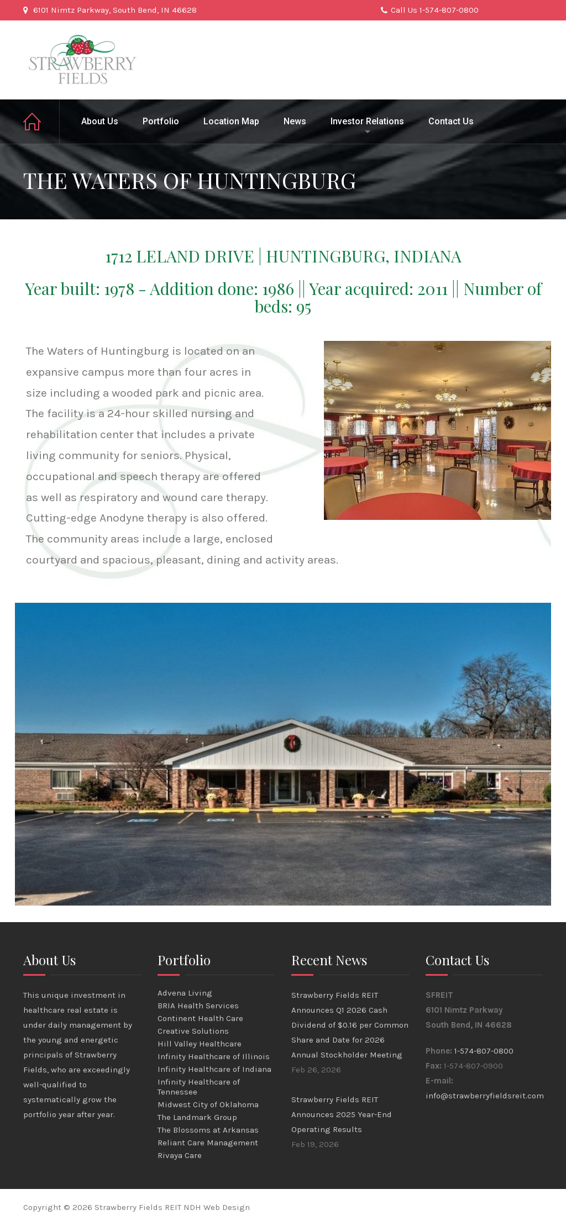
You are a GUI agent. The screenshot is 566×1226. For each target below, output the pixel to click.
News (295, 121)
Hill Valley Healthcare (200, 1044)
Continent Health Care (200, 1018)
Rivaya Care (180, 1155)
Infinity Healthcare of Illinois (214, 1056)
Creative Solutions (193, 1031)
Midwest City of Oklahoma (208, 1104)
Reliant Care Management (208, 1143)
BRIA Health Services (198, 1006)
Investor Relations (367, 121)
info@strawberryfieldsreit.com (485, 1096)
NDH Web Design (217, 1207)
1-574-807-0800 (483, 1051)
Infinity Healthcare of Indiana (214, 1069)
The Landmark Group (197, 1117)
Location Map (231, 121)
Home (41, 121)
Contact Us (451, 121)
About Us (99, 121)
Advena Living (185, 993)
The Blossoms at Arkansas (208, 1130)
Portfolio (161, 121)
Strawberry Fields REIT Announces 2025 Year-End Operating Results (341, 1114)
